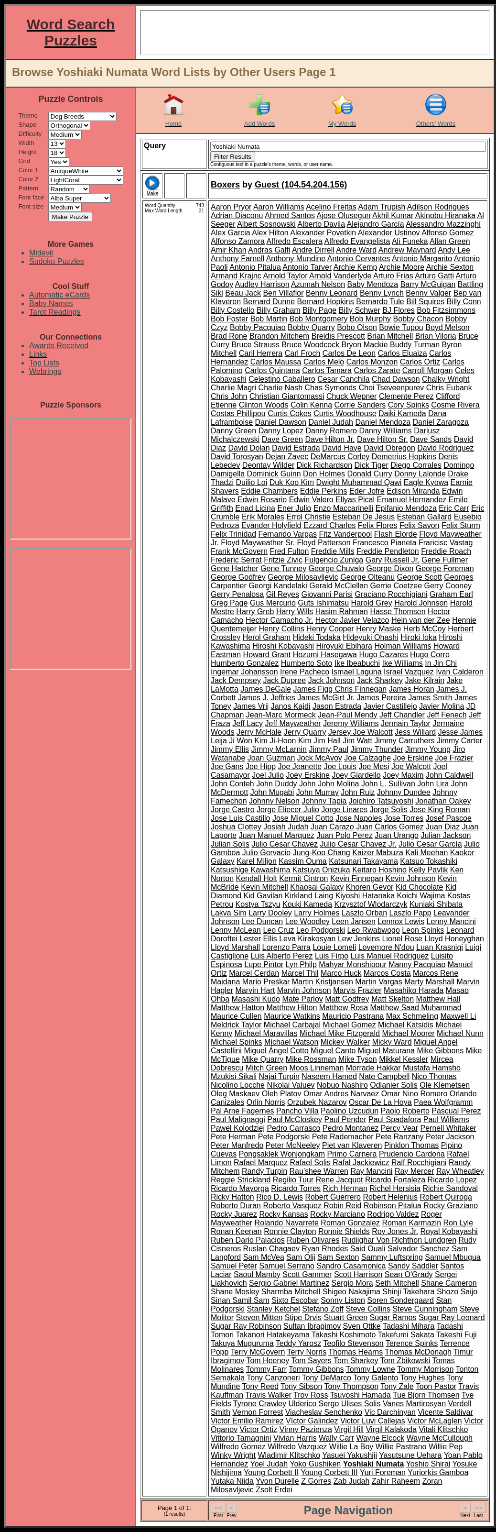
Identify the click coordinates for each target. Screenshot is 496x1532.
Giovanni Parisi (327, 594)
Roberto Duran (236, 1205)
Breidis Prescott (338, 336)
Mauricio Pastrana (353, 1016)
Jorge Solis (389, 809)
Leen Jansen (354, 921)
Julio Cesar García (430, 844)
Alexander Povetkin (323, 233)
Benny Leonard (332, 293)
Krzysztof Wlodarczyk (371, 904)
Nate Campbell (384, 1076)
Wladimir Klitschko (289, 1455)
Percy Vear (399, 1128)
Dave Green (282, 439)
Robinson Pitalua (392, 1205)
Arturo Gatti (434, 276)
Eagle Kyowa (426, 482)
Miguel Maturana (386, 1051)
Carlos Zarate (377, 370)
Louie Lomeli (334, 947)
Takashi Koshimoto (344, 1335)
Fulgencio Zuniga (334, 560)
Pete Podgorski (284, 1137)
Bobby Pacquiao (258, 327)
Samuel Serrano (286, 1266)
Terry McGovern (258, 1352)
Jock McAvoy (319, 758)
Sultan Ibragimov (312, 1326)
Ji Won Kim (248, 741)
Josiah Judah (285, 827)
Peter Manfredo (237, 1145)
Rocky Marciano (337, 1214)
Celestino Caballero (281, 379)
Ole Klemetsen (445, 1085)
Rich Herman (345, 1188)
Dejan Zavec (286, 456)
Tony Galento (375, 1378)
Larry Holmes (316, 913)
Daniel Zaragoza (441, 422)
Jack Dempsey (236, 680)
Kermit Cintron (303, 878)
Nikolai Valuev (290, 1085)
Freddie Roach (446, 551)
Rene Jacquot (339, 1180)
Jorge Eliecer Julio (288, 809)
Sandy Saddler (413, 1266)
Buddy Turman (415, 345)
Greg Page (229, 603)
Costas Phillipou (238, 413)
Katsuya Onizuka (321, 870)
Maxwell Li (458, 1016)
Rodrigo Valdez (393, 1214)
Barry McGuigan (428, 284)
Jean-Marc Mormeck (281, 715)
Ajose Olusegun (343, 215)
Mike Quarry (262, 1059)
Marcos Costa (387, 973)
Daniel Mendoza (382, 422)
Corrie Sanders (360, 405)
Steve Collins (368, 1309)
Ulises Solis (361, 1404)
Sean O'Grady (409, 1274)
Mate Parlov (302, 999)
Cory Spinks (408, 405)
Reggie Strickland (240, 1180)
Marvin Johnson (304, 990)
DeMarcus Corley (340, 456)
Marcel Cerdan (254, 973)
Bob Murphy (370, 319)
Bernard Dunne (269, 302)
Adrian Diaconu (237, 215)
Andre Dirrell (313, 250)
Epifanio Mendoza (406, 508)
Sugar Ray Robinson (246, 1326)
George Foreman (445, 568)
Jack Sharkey (380, 680)
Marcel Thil (300, 973)
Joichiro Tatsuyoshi (381, 801)
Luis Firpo (331, 956)
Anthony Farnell (237, 258)
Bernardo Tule (380, 302)
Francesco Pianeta (384, 543)
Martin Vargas (378, 982)
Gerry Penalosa (237, 594)
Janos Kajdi (291, 706)
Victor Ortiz (259, 1429)
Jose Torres (403, 818)
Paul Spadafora (394, 1119)
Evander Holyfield (271, 525)
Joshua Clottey (236, 827)
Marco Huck (341, 973)
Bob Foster (229, 319)
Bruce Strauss (256, 345)
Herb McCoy (424, 629)
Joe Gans (227, 766)
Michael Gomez (349, 1025)
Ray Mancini (371, 1171)
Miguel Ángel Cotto (276, 1051)
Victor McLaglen (434, 1421)
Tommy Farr (266, 1369)
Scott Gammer (307, 1274)
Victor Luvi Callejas (372, 1421)
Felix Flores (378, 525)
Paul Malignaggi (238, 1119)
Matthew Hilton (292, 1007)
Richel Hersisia (395, 1188)
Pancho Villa (297, 1111)
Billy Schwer (359, 310)
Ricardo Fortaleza (395, 1180)
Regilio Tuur (293, 1180)
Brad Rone (229, 336)
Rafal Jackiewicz (361, 1162)
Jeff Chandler (402, 715)
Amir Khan (229, 250)
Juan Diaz (443, 827)
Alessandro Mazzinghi (443, 224)
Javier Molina (441, 706)
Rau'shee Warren (319, 1171)
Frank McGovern (239, 551)
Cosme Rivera (455, 405)
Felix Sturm (461, 525)
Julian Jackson (446, 835)
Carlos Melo (323, 362)
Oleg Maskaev (235, 1094)
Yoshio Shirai (428, 1464)
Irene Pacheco (304, 672)
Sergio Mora (352, 1283)
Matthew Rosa (343, 1007)
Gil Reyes (282, 594)
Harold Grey (371, 603)
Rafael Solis (310, 1162)
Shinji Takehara (408, 1292)
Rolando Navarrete (287, 1223)
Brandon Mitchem (279, 336)
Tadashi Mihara (409, 1326)
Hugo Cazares (383, 654)
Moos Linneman (317, 1068)
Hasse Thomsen (397, 611)
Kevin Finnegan (356, 878)
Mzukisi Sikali (234, 1076)
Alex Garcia (230, 233)
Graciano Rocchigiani (391, 594)
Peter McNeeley (293, 1145)
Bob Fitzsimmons (446, 310)
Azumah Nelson (318, 284)
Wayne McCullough (440, 1438)
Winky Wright (233, 1455)
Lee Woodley (307, 921)
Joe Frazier (454, 758)
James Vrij (251, 706)
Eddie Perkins (323, 491)
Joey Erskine (308, 775)
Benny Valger (428, 293)
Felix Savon (419, 525)
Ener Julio (294, 508)
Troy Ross (310, 1395)
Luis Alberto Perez (282, 956)
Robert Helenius (390, 1197)
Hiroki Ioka (418, 637)
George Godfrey (238, 577)
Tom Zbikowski (405, 1360)
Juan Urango (397, 835)
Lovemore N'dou (386, 947)
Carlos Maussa (276, 362)
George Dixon (390, 568)
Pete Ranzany (400, 1137)
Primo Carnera (352, 1154)
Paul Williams (446, 1119)
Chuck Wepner (351, 396)
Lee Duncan (262, 921)
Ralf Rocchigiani (419, 1162)
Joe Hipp (261, 766)
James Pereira (381, 698)
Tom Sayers (311, 1360)
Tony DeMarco (326, 1378)
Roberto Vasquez (292, 1205)
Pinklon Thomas (411, 1145)
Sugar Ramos (393, 1317)
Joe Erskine (413, 758)
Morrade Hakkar (373, 1068)
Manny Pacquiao (416, 964)
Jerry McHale (259, 732)
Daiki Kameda (402, 413)
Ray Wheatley (460, 1171)
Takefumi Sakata (406, 1335)
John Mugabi (272, 792)
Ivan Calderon (460, 672)
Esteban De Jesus (364, 517)
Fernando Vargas (288, 534)
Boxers (225, 184)
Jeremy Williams (350, 723)
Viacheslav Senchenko (324, 1412)
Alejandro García (375, 224)
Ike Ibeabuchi (357, 663)
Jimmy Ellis (230, 749)
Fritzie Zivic (283, 560)
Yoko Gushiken (315, 1464)
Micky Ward (392, 1042)
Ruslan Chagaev (271, 1249)
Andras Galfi (269, 250)
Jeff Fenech (446, 715)
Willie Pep (446, 1447)
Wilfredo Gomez (238, 1447)
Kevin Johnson (411, 878)
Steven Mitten (259, 1317)
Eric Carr (454, 508)
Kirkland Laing (309, 896)
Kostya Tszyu (258, 904)
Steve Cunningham (424, 1309)
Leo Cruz (278, 930)
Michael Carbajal (292, 1025)
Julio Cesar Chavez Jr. (358, 844)
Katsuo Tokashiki (428, 861)
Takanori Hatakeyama (273, 1335)
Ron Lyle (458, 1223)
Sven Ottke (362, 1326)
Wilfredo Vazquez (297, 1447)
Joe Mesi (374, 766)
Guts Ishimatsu (323, 603)
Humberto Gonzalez (245, 663)
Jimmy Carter (459, 741)
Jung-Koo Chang (321, 853)
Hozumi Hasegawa (325, 654)
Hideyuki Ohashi (371, 637)
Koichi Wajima (421, 896)
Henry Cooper (330, 629)
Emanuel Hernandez (411, 500)
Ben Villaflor (283, 293)
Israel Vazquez (409, 672)
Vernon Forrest (257, 1412)
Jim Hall (327, 741)
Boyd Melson (447, 327)
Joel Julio (268, 775)
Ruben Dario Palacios (248, 1240)
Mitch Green (266, 1068)
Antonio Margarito (422, 258)
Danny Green (233, 431)
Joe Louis (340, 766)
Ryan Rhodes (325, 1249)
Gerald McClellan (338, 586)
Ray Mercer (414, 1171)
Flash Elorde (395, 534)
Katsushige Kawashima (250, 870)
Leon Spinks (423, 930)
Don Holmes (324, 474)
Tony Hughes (422, 1378)
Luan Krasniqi (439, 947)
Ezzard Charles (329, 525)
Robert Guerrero (333, 1197)
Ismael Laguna (357, 672)
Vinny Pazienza (306, 1429)
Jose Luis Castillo (240, 818)
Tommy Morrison (425, 1369)
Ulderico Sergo (313, 1404)
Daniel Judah (331, 422)
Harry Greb (255, 611)
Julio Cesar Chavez (284, 844)
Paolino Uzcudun (349, 1111)
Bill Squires (425, 302)
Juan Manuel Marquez (276, 835)
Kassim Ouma (302, 861)
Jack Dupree (284, 680)
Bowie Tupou (401, 327)
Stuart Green (346, 1317)
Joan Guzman (271, 758)
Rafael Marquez (261, 1162)
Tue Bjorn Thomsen (426, 1395)
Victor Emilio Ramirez (247, 1421)
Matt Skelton (392, 999)
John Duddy (276, 784)
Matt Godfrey (347, 999)
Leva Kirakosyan (307, 939)
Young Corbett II (271, 1472)
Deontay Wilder (268, 465)
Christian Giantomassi (286, 396)
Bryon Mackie (365, 345)
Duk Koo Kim (292, 482)
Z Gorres (316, 1481)
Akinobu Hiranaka (445, 215)
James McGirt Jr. (326, 698)
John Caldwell (450, 775)
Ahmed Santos (290, 215)
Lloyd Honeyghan (454, 939)
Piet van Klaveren (352, 1145)
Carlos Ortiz (420, 362)
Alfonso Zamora (238, 241)
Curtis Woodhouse (344, 413)
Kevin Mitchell (264, 887)
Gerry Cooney (448, 586)
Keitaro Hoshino (379, 870)
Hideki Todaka (317, 637)
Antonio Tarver (307, 267)
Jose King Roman (440, 809)
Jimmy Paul (328, 749)
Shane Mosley (235, 1292)
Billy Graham (279, 310)
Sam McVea (263, 1257)
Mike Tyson (357, 1059)
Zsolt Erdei (274, 1490)
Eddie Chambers (269, 491)
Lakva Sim (229, 913)
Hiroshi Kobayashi (283, 646)
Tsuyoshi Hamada (360, 1395)
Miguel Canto (333, 1051)
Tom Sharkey (356, 1360)
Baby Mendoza (373, 284)
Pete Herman (233, 1137)
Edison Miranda (413, 491)
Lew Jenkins (359, 939)
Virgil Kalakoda (391, 1429)
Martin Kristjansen (322, 982)
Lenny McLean (236, 930)
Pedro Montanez (350, 1128)
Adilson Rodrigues (438, 207)
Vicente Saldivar (445, 1412)
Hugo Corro (430, 654)
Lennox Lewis (400, 921)
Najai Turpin (279, 1076)
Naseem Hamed (329, 1076)
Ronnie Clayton (290, 1231)
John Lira (433, 784)
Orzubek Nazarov (317, 1102)
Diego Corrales (416, 465)
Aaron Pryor (231, 207)
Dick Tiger (371, 465)
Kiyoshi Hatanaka (365, 896)
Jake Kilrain (424, 680)
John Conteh (232, 784)
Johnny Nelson (274, 801)
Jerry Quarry (305, 732)
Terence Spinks (412, 1343)
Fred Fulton (289, 551)
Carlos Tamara (327, 370)
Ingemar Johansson (244, 672)
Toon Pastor (436, 1386)
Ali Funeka (410, 241)
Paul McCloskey (294, 1119)
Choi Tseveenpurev (391, 388)
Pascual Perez (456, 1111)
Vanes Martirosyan (414, 1404)
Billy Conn (464, 302)
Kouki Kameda (307, 904)
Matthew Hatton (237, 1007)
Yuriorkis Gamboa (438, 1472)
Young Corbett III (329, 1472)
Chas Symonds (331, 388)
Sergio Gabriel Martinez (289, 1283)
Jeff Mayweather (293, 723)
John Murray (317, 792)
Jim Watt (357, 741)
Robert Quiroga (446, 1197)
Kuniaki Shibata (436, 904)
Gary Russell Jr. (393, 560)
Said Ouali (368, 1249)
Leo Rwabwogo (373, 930)
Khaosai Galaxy (317, 887)
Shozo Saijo (457, 1292)
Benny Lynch (382, 293)
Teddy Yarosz (298, 1343)
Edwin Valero (311, 500)
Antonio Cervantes (358, 258)
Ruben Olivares (313, 1240)
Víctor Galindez (312, 1421)
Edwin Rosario (262, 500)
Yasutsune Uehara (410, 1455)
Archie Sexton (450, 267)
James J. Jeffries (266, 698)
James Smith (430, 698)
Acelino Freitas (331, 207)
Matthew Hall (438, 999)
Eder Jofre (367, 491)
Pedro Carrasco (293, 1128)
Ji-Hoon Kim (290, 741)
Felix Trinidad (233, 534)
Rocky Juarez (234, 1214)
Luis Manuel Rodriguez (390, 956)
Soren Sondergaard (400, 1300)
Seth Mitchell (397, 1283)
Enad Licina (255, 508)
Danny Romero (331, 431)
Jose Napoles (358, 818)
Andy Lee (454, 250)
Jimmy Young (428, 749)
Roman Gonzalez (350, 1223)
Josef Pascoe (449, 818)
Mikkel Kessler (403, 1059)
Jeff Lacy (247, 723)
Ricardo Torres (296, 1188)
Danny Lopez (281, 431)
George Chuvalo (337, 568)
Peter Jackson (450, 1137)
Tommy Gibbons (316, 1369)
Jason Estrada (337, 706)
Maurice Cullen (236, 1016)
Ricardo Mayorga (240, 1188)
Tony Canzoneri (273, 1378)
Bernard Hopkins (325, 302)
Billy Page (319, 310)
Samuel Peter (234, 1266)
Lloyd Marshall (235, 947)
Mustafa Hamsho (432, 1068)
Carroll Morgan (427, 370)
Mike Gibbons (440, 1051)
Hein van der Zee (420, 620)
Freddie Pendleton (387, 551)
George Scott (419, 577)
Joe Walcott (411, 766)
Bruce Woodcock (311, 345)
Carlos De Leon (349, 353)
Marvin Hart (255, 990)
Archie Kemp (355, 267)
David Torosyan (237, 456)
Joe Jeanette (300, 766)
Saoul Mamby (257, 1274)
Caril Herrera (261, 353)
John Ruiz (358, 792)
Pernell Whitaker (448, 1128)
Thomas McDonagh (418, 1352)
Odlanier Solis (394, 1085)
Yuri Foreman (383, 1472)
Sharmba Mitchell (291, 1292)
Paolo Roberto (405, 1111)
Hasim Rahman (341, 611)
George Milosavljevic (303, 577)
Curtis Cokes (290, 413)
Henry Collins (281, 629)
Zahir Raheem (396, 1481)
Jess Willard (415, 732)
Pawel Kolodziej (238, 1128)
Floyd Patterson (324, 543)
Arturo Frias (393, 276)
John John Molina (329, 784)
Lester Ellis (258, 939)
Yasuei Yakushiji (349, 1455)
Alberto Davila (321, 224)
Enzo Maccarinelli (343, 508)
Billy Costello (233, 310)
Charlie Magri (233, 388)
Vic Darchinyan (390, 1412)
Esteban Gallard (424, 517)
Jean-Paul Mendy (347, 715)
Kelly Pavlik (428, 870)
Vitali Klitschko (443, 1429)
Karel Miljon (257, 861)
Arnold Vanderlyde (340, 276)
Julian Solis (230, 844)
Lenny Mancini (451, 921)
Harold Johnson (421, 603)
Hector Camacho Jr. (279, 620)
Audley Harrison (262, 284)
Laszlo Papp (410, 913)
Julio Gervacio (266, 853)
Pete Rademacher (343, 1137)
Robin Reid (342, 1205)
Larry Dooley (270, 913)
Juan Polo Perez (344, 835)
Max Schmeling (412, 1016)
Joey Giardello (356, 775)
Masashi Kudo (256, 999)
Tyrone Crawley (259, 1404)
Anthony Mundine (296, 258)
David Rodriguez (445, 448)
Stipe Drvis (303, 1317)
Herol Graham (267, 637)
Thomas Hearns (355, 1352)
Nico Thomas (434, 1076)
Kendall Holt (256, 878)
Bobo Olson (357, 327)
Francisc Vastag (446, 543)
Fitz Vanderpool (345, 534)
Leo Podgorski (320, 930)
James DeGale (265, 689)
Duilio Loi (251, 482)
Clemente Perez (406, 396)
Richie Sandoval (450, 1188)
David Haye (342, 448)
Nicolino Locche (238, 1085)
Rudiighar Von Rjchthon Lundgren (399, 1240)
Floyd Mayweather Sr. (258, 543)
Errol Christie (308, 517)
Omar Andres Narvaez (341, 1094)
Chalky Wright (445, 379)
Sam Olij (300, 1257)
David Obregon (389, 448)
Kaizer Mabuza (377, 853)
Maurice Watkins (292, 1016)
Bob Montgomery (319, 319)
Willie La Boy (351, 1447)
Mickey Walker (345, 1042)
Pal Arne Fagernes (242, 1111)
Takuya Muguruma (242, 1343)
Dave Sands (431, 439)
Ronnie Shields (344, 1231)
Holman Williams (402, 646)
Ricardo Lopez (452, 1180)
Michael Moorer (408, 1033)
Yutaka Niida (232, 1481)
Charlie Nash (280, 388)
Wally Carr (336, 1438)
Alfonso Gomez (447, 233)
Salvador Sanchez (419, 1249)
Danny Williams (385, 431)
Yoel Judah (269, 1464)
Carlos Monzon (372, 362)
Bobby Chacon (418, 319)
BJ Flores (398, 310)
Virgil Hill (349, 1429)
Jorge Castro (233, 809)
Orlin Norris (266, 1102)
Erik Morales (263, 517)
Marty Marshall (429, 982)
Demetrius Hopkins (404, 456)
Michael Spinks (236, 1042)
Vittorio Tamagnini (241, 1438)
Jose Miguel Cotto (303, 818)
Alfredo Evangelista (357, 241)
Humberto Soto (307, 663)
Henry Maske (378, 629)
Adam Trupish (382, 207)
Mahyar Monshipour (352, 964)
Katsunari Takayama (363, 861)
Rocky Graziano (450, 1205)
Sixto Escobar (295, 1300)
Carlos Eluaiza (402, 353)
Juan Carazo (332, 827)
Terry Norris (306, 1352)
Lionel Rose (402, 939)
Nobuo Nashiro (342, 1085)
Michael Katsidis (405, 1025)
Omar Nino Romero (414, 1094)
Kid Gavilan (262, 896)
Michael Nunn (460, 1033)
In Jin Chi (441, 663)
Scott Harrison (358, 1274)
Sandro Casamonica (351, 1266)
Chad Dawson (396, 379)
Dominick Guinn (274, 474)
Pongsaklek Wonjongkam (282, 1154)
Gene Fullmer (444, 560)
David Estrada (296, 448)
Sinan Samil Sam (240, 1300)
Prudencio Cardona (412, 1154)
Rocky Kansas (283, 1214)
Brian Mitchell (390, 336)
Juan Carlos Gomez (389, 827)
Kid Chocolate (419, 887)
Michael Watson (291, 1042)
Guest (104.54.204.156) (301, 184)
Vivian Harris (294, 1438)
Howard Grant (267, 654)
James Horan (411, 689)
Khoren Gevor (370, 887)
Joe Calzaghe (367, 758)
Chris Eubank (449, 388)
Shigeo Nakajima (351, 1292)
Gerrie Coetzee (396, 586)
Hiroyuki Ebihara (344, 646)
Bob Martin (268, 319)
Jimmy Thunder (377, 749)
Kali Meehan (426, 853)
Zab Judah (352, 1481)
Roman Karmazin (411, 1223)
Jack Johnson (331, 680)
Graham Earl (451, 594)
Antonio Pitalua (255, 267)
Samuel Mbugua (453, 1257)
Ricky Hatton (232, 1197)
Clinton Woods (264, 405)
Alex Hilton (270, 233)
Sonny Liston (343, 1300)
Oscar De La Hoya (380, 1102)
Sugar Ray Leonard (452, 1317)
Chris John (229, 396)
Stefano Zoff (323, 1309)
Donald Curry (369, 474)
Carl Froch (303, 353)
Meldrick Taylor (236, 1025)
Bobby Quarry (311, 327)
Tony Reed (260, 1386)
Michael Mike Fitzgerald (340, 1033)
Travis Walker (268, 1395)
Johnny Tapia (324, 801)
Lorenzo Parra (286, 947)
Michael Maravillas (266, 1033)
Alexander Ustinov (389, 233)
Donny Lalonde (420, 474)
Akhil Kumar (392, 215)
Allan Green (450, 241)
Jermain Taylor (406, 723)
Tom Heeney (267, 1360)
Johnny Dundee (404, 792)
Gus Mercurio (273, 603)
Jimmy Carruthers (404, 741)
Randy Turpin (264, 1171)
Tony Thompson (351, 1386)
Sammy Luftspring (392, 1257)
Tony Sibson (301, 1386)
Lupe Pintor (263, 964)
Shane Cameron (449, 1283)
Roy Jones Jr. (395, 1231)
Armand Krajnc (236, 276)
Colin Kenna (311, 405)
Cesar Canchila (343, 379)
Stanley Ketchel (273, 1309)
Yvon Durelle (277, 1481)
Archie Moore (401, 267)
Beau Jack (243, 293)
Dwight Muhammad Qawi (359, 482)
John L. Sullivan (388, 784)
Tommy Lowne (370, 1369)
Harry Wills (294, 611)
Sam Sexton (338, 1257)
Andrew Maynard (407, 250)
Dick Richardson (324, 465)
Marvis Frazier (357, 990)
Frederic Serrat (236, 560)
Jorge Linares (344, 809)
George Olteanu (367, 577)
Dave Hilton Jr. (330, 439)
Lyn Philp (301, 964)
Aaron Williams (278, 207)
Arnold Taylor (285, 276)
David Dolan (249, 448)
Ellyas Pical (355, 500)
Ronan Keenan (236, 1231)
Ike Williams (402, 663)
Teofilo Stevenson (353, 1343)
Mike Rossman (311, 1059)
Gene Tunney (283, 568)
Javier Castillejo (390, 706)
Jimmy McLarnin (278, 749)
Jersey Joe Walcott (360, 732)
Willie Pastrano (401, 1447)
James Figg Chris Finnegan (340, 689)
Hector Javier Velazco (352, 620)
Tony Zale (396, 1386)
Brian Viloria (435, 336)
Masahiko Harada (413, 990)
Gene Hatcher (235, 568)
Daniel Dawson (281, 422)
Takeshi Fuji (456, 1335)
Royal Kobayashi (449, 1231)
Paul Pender (345, 1119)
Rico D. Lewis (279, 1197)
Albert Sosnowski (266, 224)
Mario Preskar (266, 982)
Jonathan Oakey (443, 801)
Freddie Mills (333, 551)
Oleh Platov (282, 1094)
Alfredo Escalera (295, 241)
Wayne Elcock (380, 1438)
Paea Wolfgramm (443, 1102)
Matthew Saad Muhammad (416, 1007)
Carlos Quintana (272, 370)
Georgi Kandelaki (277, 586)
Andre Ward (356, 250)
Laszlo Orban (364, 913)
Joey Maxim (403, 775)
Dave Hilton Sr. (382, 439)
